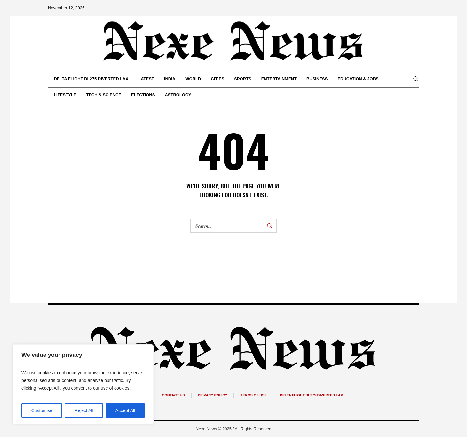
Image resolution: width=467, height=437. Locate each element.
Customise (41, 410)
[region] (83, 384)
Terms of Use (253, 395)
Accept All (125, 410)
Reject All (84, 410)
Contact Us (173, 395)
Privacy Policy (212, 395)
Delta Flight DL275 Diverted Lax (311, 395)
